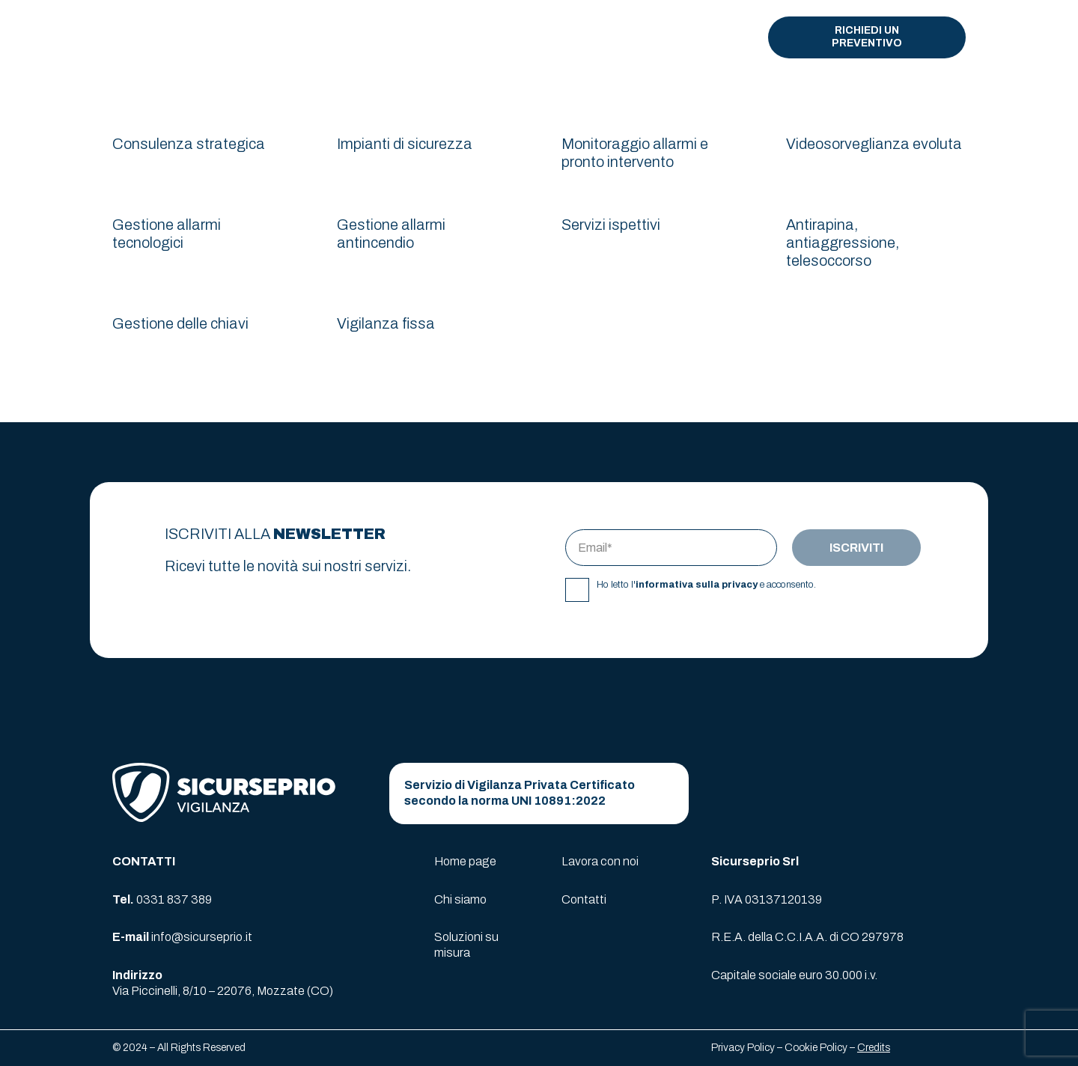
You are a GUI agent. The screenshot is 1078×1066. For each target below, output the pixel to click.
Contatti (583, 899)
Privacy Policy (743, 1047)
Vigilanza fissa (386, 323)
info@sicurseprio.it (201, 937)
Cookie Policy (816, 1047)
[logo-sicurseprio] (189, 37)
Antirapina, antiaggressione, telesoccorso (842, 242)
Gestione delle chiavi (180, 323)
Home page (465, 861)
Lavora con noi (600, 861)
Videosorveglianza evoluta (874, 143)
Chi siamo (460, 899)
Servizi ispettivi (610, 224)
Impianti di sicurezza (404, 143)
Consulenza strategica (188, 143)
